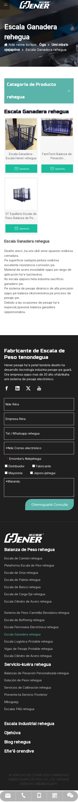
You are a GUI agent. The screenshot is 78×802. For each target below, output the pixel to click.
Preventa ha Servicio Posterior (25, 695)
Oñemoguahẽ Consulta (49, 505)
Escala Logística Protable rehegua (28, 641)
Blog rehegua (17, 741)
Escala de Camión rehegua (23, 558)
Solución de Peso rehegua (23, 680)
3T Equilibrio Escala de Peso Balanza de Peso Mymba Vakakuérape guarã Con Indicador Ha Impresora (21, 216)
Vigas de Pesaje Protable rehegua (28, 649)
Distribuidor (15, 466)
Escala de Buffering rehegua (24, 620)
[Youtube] (39, 388)
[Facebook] (6, 388)
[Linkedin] (17, 388)
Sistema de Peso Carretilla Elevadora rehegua (36, 613)
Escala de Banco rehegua (22, 587)
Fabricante (41, 466)
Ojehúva (12, 732)
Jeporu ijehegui (42, 473)
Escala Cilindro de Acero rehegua (28, 601)
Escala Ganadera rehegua (22, 634)
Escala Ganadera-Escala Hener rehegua (21, 156)
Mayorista (13, 473)
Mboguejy (11, 702)
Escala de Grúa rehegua (21, 573)
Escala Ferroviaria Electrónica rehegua (31, 627)
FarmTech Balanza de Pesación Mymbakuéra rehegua (57, 156)
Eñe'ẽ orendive (19, 751)
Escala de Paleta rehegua (22, 580)
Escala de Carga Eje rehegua (24, 594)
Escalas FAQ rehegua (19, 709)
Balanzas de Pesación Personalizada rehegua (36, 673)
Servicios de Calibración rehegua (27, 687)
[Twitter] (28, 388)
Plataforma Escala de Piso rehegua (29, 565)
